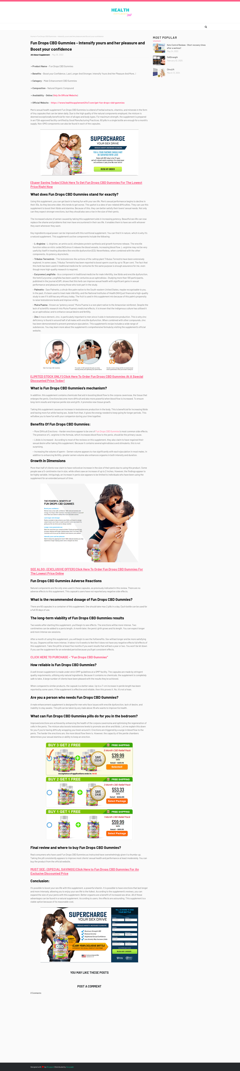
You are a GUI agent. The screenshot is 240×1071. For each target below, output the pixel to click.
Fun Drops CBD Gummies (108, 431)
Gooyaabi (70, 1067)
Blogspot (50, 1067)
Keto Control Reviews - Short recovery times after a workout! (186, 46)
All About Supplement (40, 55)
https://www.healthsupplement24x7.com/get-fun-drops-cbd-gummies (88, 102)
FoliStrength (172, 57)
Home (32, 36)
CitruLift (170, 69)
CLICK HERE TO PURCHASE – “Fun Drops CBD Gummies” (69, 657)
